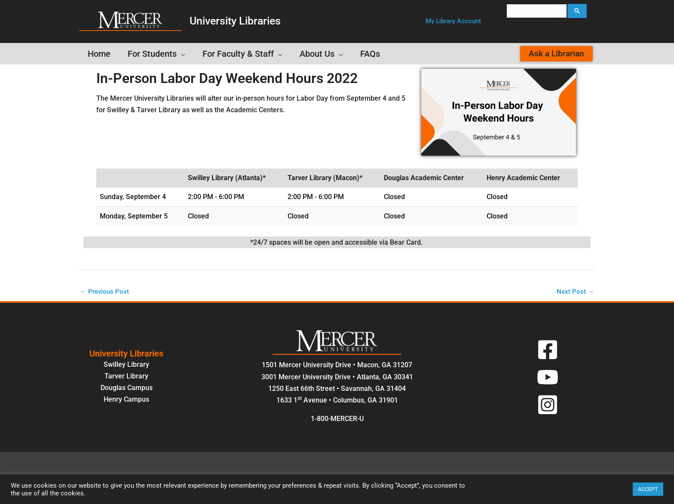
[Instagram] (547, 405)
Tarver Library (126, 377)
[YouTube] (547, 378)
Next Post (575, 292)
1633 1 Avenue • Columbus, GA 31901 (337, 401)
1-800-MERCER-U (337, 419)
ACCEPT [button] (648, 489)
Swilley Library (126, 365)
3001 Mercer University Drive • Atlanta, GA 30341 (337, 377)
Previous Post (105, 292)
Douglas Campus (127, 388)
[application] (181, 54)
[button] (453, 21)
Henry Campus (126, 400)
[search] (538, 12)
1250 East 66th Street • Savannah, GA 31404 (337, 389)
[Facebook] (547, 350)
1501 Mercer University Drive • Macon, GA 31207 (337, 366)
